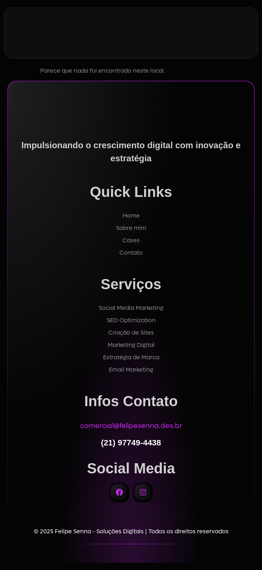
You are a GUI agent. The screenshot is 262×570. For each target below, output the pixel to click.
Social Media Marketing (131, 308)
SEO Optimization (131, 320)
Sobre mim (131, 228)
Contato (131, 252)
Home (131, 215)
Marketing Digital (131, 345)
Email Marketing (131, 369)
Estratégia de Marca (131, 357)
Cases (131, 240)
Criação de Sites (131, 332)
